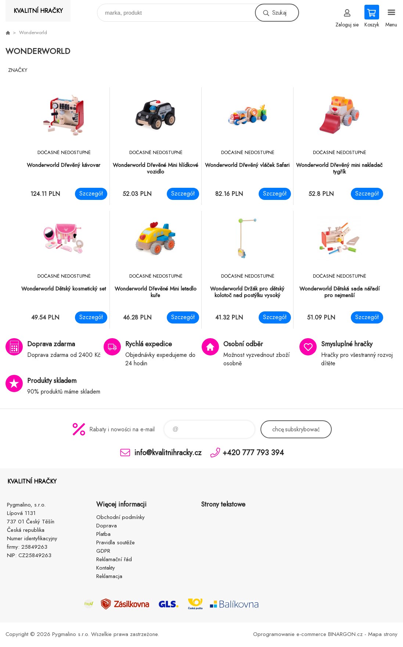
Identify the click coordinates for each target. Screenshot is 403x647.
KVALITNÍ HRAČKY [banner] (38, 11)
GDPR (103, 551)
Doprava (106, 526)
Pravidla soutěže (115, 542)
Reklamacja (109, 576)
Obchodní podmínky (120, 517)
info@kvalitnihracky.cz (167, 452)
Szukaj (279, 12)
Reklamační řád (114, 559)
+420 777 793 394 (253, 452)
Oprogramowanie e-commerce (289, 634)
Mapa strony (382, 634)
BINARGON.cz (345, 634)
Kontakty (105, 568)
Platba (103, 534)
